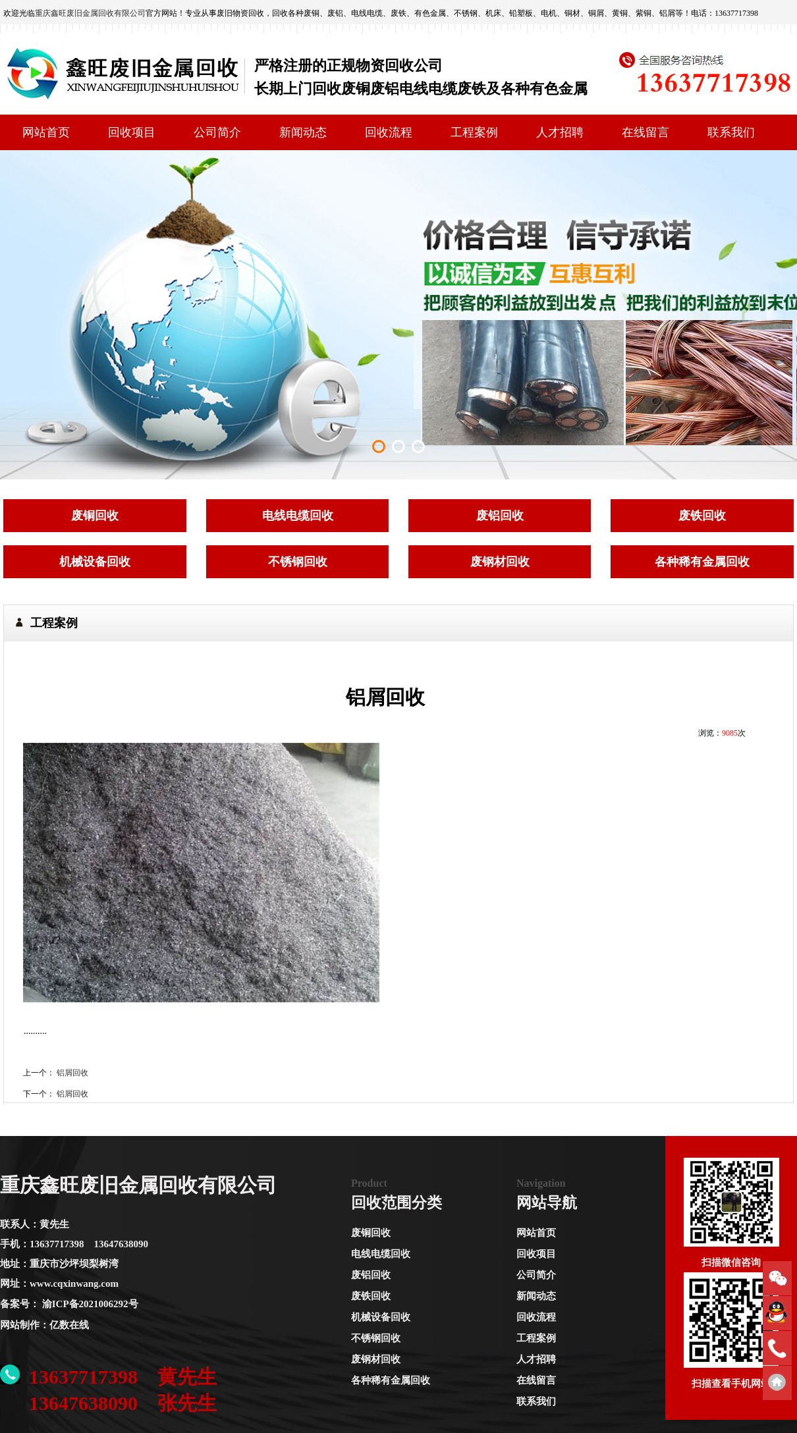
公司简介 (217, 132)
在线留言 (645, 132)
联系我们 (731, 132)
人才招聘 (560, 132)
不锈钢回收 (375, 1338)
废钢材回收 (375, 1359)
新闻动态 (303, 132)
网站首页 (46, 132)
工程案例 (474, 132)
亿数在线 (69, 1325)
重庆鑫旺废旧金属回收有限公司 (90, 13)
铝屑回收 (72, 1072)
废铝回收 (371, 1275)
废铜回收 (371, 1233)
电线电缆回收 (380, 1254)
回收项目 (131, 132)
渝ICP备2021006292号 (90, 1304)
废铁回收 (371, 1296)
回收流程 (388, 132)
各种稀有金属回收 (390, 1380)
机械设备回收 (380, 1317)
